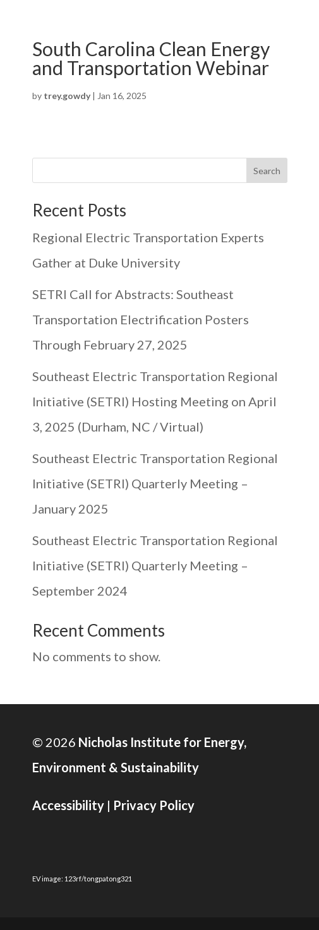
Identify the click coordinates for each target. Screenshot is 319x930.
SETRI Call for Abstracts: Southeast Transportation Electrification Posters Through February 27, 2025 (140, 319)
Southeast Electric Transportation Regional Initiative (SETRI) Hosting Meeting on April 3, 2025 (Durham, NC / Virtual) (155, 401)
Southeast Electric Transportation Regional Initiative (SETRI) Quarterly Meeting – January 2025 (155, 483)
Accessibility (68, 805)
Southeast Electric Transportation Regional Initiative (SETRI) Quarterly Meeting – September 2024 (155, 565)
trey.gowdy (67, 95)
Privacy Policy (154, 805)
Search (266, 170)
